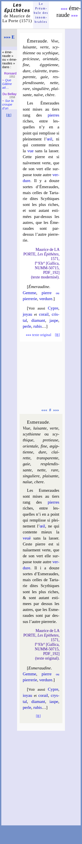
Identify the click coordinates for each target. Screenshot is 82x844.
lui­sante (29, 47)
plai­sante (50, 476)
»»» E (9, 37)
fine (26, 64)
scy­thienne (32, 434)
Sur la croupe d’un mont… (8, 106)
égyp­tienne (49, 64)
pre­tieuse (50, 440)
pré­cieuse (31, 59)
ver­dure (45, 298)
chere (39, 482)
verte (44, 47)
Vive (54, 41)
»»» (74, 15)
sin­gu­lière (40, 88)
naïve (38, 94)
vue (30, 151)
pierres (53, 115)
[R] (8, 115)
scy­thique (50, 53)
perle (27, 326)
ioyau (27, 695)
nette (54, 82)
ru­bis (37, 326)
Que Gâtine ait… (7, 83)
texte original (38, 335)
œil (49, 139)
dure (26, 71)
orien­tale (50, 59)
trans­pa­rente (47, 458)
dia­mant (38, 320)
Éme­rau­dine (38, 286)
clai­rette (40, 71)
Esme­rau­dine (39, 668)
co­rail (44, 314)
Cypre (53, 308)
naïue (27, 482)
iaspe (53, 701)
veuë (27, 538)
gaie (44, 76)
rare (26, 88)
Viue (26, 428)
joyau (27, 314)
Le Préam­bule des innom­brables (41, 12)
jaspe (53, 320)
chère (49, 94)
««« (64, 8)
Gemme (29, 292)
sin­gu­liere (31, 476)
